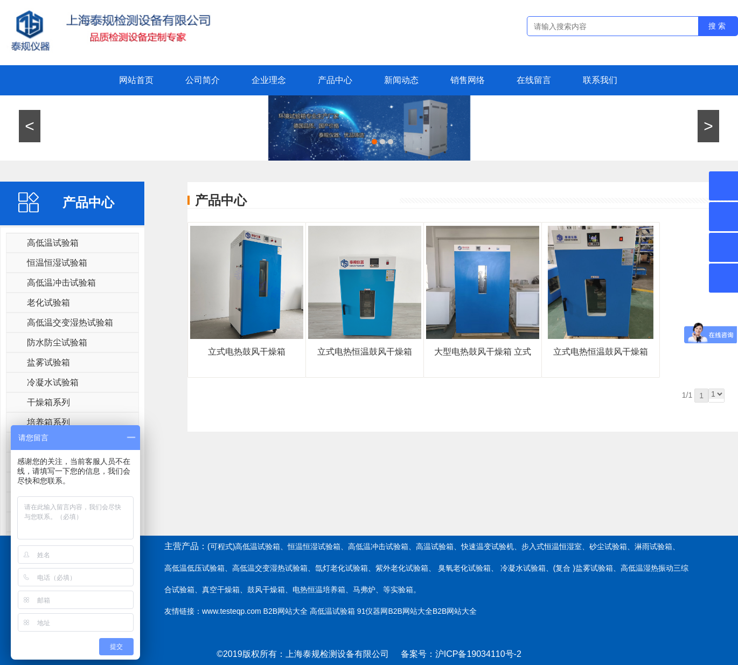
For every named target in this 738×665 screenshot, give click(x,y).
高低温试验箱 (53, 242)
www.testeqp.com (231, 611)
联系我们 (600, 80)
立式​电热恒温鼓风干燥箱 (600, 351)
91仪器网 (372, 611)
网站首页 (136, 80)
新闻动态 (401, 80)
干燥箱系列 (48, 402)
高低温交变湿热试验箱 (70, 322)
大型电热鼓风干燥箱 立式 (482, 351)
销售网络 (467, 80)
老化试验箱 (48, 302)
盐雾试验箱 (48, 362)
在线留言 (534, 80)
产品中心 (335, 80)
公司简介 (202, 80)
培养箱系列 (48, 422)
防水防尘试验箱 (57, 342)
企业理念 (269, 80)
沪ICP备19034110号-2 (478, 654)
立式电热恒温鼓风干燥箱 (364, 351)
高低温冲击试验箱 (61, 282)
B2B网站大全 (285, 611)
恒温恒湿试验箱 (57, 262)
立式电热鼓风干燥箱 (247, 351)
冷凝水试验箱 (53, 382)
